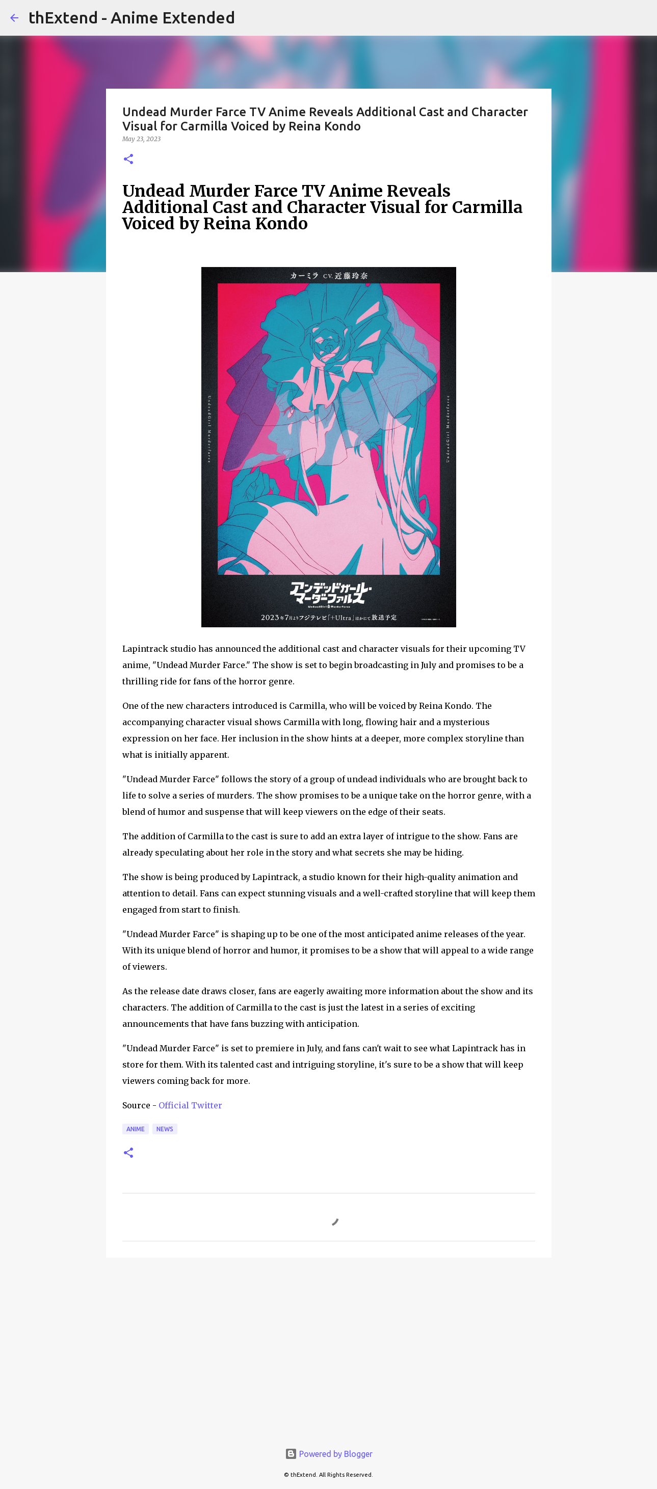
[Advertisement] (329, 1344)
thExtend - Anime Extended (132, 17)
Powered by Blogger (329, 1453)
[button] (128, 160)
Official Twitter (190, 1105)
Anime (135, 1129)
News (164, 1129)
